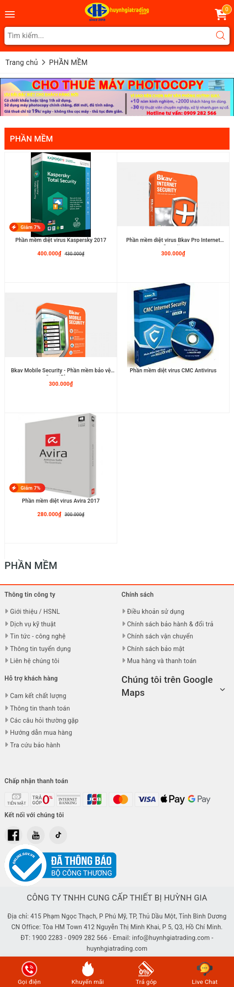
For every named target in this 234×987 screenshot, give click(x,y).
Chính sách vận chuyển (160, 636)
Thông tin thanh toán (40, 708)
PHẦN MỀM (31, 138)
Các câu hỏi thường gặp (44, 720)
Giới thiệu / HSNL (35, 611)
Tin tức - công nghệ (37, 636)
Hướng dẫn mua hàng (41, 732)
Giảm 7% (31, 227)
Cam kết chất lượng (38, 695)
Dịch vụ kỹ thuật (32, 624)
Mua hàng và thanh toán (161, 660)
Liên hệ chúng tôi (34, 660)
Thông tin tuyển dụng (40, 648)
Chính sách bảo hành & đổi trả (170, 624)
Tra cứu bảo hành (35, 745)
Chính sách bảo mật (155, 648)
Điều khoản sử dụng (155, 611)
